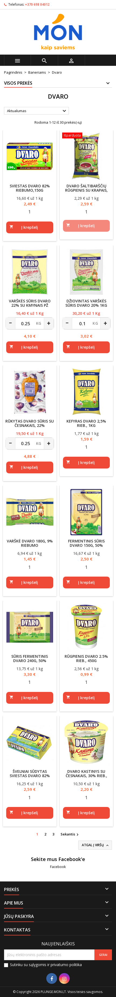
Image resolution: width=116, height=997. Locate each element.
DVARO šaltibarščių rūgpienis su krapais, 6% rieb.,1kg (86, 190)
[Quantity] (29, 211)
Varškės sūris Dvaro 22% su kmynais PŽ (30, 303)
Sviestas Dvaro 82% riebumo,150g (30, 188)
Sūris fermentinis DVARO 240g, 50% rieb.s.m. (29, 660)
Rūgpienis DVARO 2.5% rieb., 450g (86, 658)
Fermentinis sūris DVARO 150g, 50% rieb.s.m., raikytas (86, 545)
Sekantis (70, 834)
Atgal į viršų (96, 845)
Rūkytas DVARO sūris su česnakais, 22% (29, 423)
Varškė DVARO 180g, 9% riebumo (30, 543)
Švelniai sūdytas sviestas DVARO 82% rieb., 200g (30, 775)
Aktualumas (37, 111)
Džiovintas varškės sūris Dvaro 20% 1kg (86, 303)
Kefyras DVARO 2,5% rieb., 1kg (86, 423)
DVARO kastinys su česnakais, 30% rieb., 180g (86, 775)
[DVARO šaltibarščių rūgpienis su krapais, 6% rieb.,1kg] (86, 136)
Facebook (58, 866)
